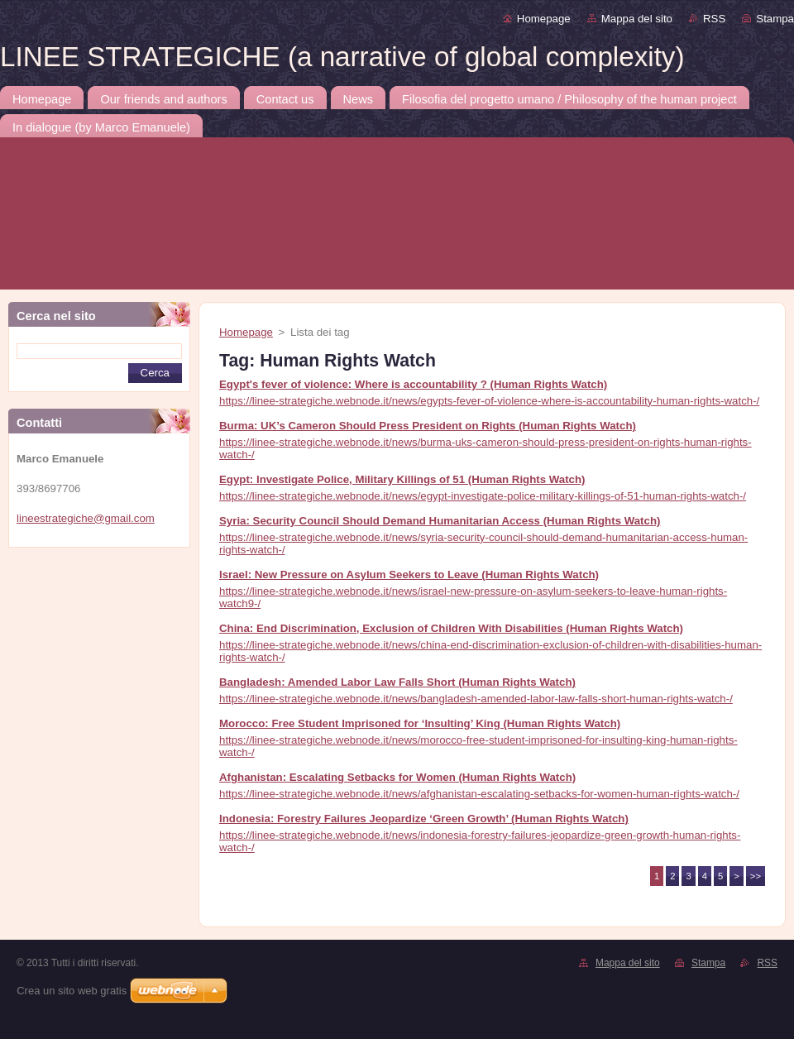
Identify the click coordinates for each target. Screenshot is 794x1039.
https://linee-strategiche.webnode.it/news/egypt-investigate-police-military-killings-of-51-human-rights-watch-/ (482, 496)
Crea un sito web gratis (72, 990)
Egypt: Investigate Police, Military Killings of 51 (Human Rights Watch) (402, 479)
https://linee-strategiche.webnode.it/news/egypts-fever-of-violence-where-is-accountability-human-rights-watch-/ (489, 401)
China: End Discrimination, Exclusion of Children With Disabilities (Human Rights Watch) (451, 628)
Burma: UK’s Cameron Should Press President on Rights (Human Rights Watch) (427, 425)
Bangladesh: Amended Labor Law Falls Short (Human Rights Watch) (397, 682)
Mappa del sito (636, 18)
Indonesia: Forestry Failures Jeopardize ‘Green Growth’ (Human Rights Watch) (424, 818)
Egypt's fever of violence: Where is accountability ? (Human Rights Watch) (413, 384)
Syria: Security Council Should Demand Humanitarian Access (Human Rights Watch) (439, 521)
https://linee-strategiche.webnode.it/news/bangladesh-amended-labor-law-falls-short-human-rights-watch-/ (476, 698)
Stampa (775, 18)
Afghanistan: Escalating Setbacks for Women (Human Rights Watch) (397, 777)
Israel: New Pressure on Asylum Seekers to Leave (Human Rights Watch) (409, 574)
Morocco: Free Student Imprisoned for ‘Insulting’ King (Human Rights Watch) (419, 723)
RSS (714, 18)
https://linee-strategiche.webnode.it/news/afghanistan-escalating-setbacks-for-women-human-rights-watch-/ (479, 794)
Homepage (544, 18)
